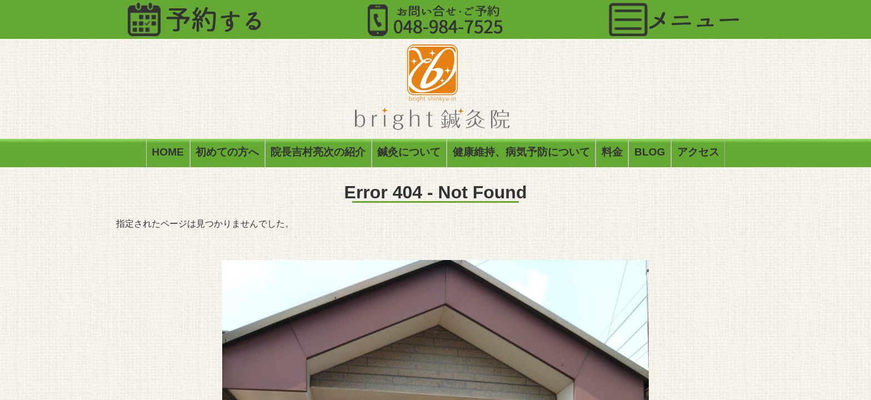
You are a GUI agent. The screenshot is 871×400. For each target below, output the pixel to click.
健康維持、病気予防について (521, 154)
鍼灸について (408, 154)
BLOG (649, 154)
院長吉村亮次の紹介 (318, 154)
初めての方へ (227, 154)
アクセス (698, 154)
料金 (612, 154)
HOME (168, 154)
